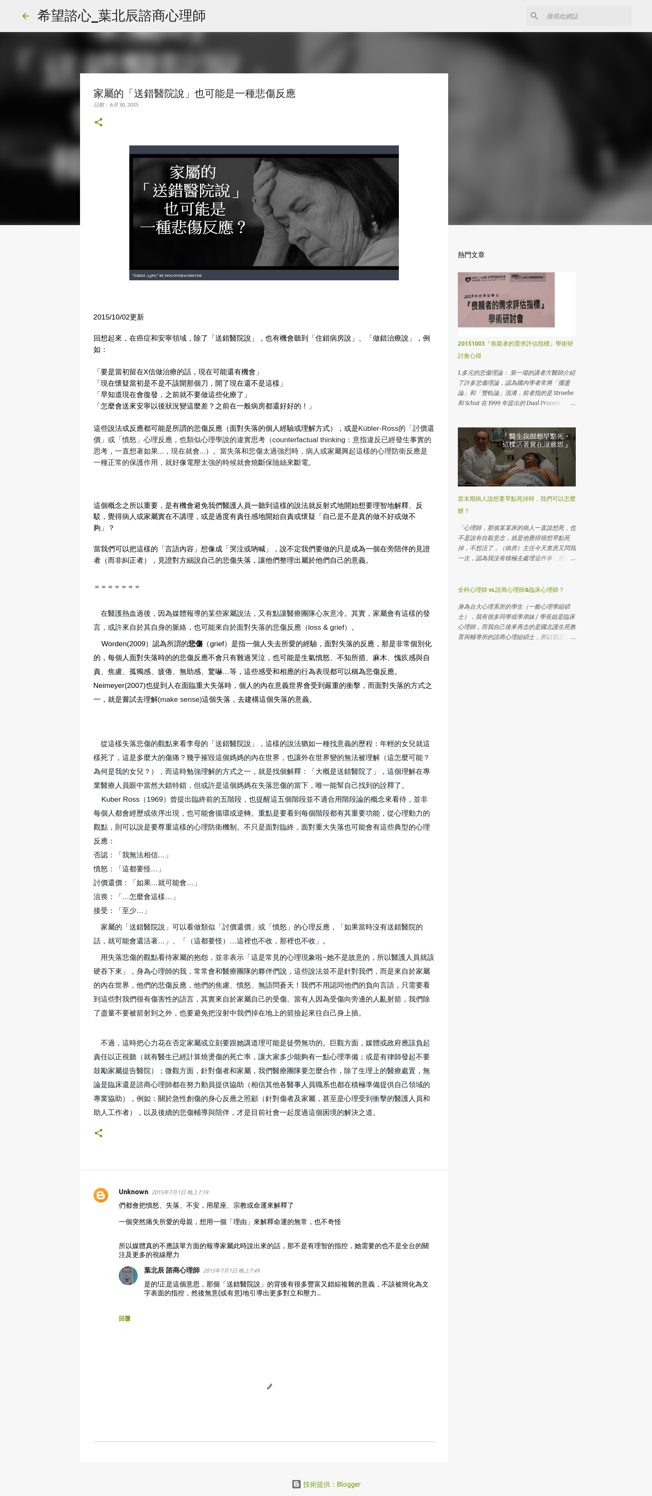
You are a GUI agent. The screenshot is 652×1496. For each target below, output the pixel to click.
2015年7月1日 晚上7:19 (180, 1192)
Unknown (133, 1191)
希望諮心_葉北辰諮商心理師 (121, 15)
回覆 (125, 1318)
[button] (99, 123)
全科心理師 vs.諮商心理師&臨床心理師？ (511, 589)
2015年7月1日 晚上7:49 (231, 1270)
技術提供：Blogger (326, 1484)
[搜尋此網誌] (587, 16)
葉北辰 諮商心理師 (172, 1270)
